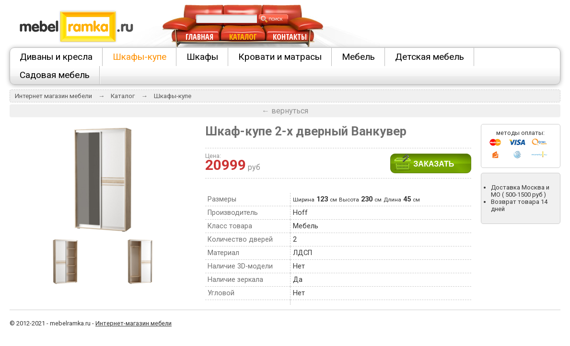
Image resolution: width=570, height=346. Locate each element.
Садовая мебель (55, 74)
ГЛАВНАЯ (199, 37)
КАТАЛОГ (243, 37)
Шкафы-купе (139, 56)
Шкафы (202, 56)
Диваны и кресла (56, 56)
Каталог (123, 96)
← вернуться (285, 110)
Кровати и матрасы (280, 56)
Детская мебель (429, 56)
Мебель (358, 56)
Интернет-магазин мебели (133, 323)
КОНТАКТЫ (290, 37)
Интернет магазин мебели (53, 96)
